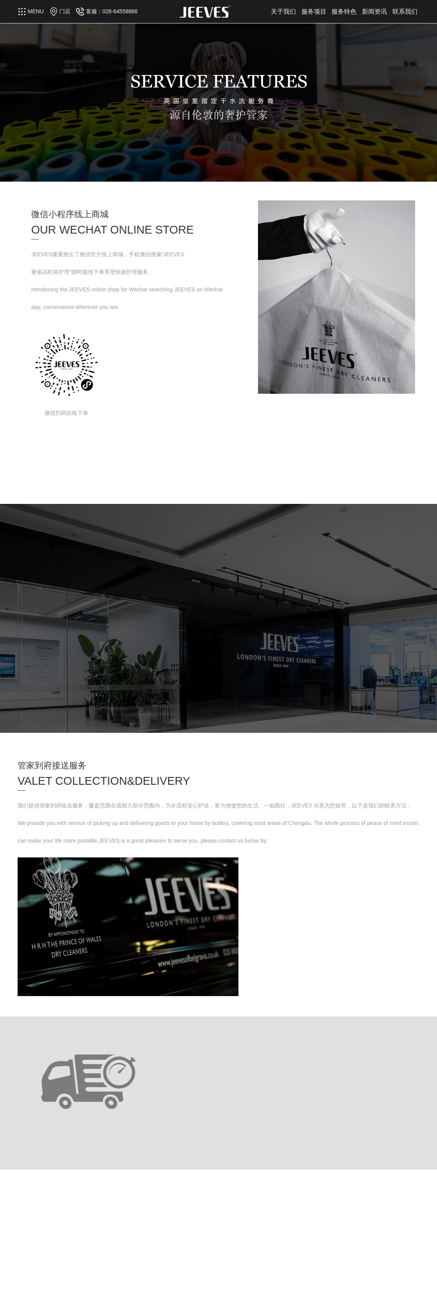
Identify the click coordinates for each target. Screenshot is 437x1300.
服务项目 (313, 11)
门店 (64, 11)
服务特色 (343, 11)
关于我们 (283, 11)
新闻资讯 (374, 11)
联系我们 (404, 11)
